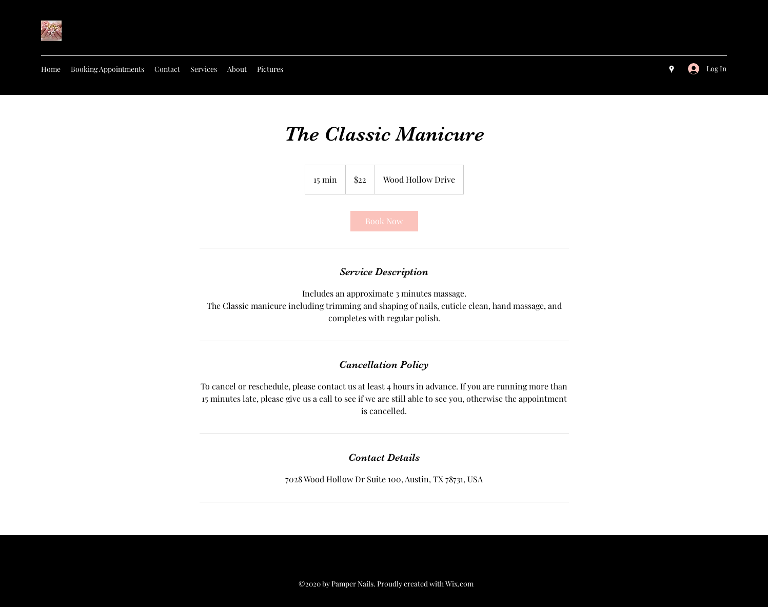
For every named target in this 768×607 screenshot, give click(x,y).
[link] (384, 221)
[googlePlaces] (671, 69)
